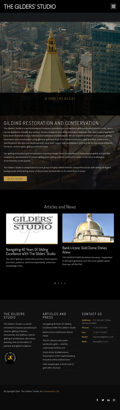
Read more (15, 178)
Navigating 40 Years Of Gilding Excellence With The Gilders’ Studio (30, 251)
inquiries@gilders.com (103, 336)
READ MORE (60, 90)
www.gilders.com (100, 341)
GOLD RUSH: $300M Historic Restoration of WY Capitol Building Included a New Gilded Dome (59, 356)
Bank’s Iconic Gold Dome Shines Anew (84, 249)
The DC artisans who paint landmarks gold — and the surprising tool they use (55, 344)
